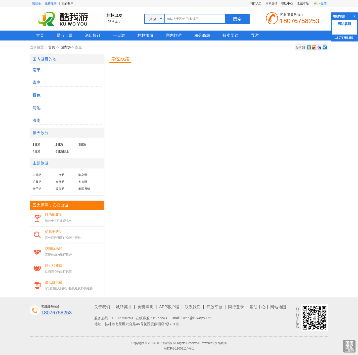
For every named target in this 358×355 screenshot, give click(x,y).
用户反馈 (271, 3)
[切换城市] (115, 21)
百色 (37, 95)
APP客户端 (169, 307)
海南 (37, 120)
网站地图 (278, 307)
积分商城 (202, 35)
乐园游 (37, 182)
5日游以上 (62, 151)
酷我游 (222, 343)
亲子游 (37, 189)
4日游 (36, 151)
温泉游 (59, 189)
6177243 (160, 318)
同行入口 (256, 3)
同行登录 (236, 307)
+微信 (323, 3)
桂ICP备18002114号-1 (179, 348)
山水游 (59, 175)
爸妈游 (82, 182)
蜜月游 (59, 182)
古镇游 (37, 175)
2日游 (59, 144)
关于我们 (102, 307)
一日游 (119, 35)
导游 (255, 35)
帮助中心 (287, 3)
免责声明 (145, 307)
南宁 (37, 70)
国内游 (65, 47)
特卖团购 (230, 35)
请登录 (36, 3)
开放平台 (214, 307)
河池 (37, 108)
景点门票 (64, 35)
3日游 (82, 144)
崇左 (37, 82)
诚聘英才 (124, 307)
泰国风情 (84, 189)
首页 (40, 35)
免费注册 (51, 3)
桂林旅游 (145, 35)
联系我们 (193, 307)
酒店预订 (93, 35)
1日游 (36, 144)
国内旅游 (174, 35)
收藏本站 (303, 3)
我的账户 (67, 3)
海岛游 (82, 175)
